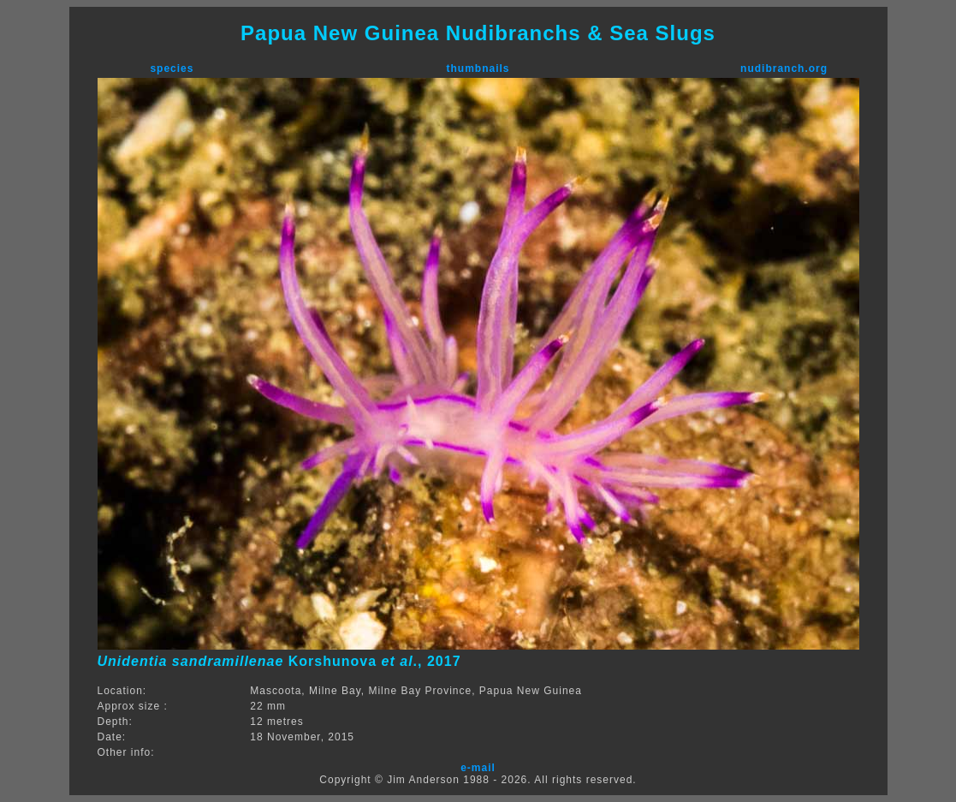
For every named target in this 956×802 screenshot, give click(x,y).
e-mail (478, 768)
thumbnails (477, 68)
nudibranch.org (784, 68)
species (171, 68)
